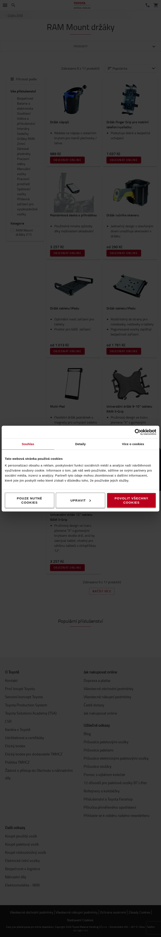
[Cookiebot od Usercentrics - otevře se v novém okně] (137, 432)
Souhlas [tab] (28, 444)
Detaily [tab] (80, 444)
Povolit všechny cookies (131, 500)
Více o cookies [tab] (133, 444)
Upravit (80, 500)
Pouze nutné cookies (29, 500)
